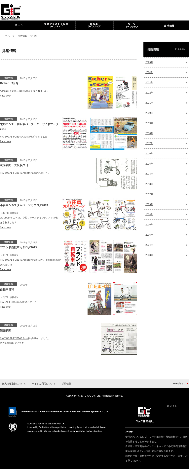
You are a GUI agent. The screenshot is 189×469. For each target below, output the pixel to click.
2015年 (149, 163)
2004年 (149, 245)
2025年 (149, 62)
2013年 (149, 184)
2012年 (149, 194)
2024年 (149, 72)
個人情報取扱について (14, 383)
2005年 (149, 234)
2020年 (149, 113)
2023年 (149, 82)
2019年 (149, 123)
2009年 (149, 204)
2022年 (149, 92)
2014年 (149, 174)
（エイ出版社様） (9, 213)
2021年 (149, 102)
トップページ (7, 36)
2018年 (149, 133)
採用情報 (66, 383)
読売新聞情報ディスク (12, 343)
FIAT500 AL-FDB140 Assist (14, 173)
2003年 (149, 255)
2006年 (149, 224)
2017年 (149, 143)
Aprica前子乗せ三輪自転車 (14, 91)
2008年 (149, 214)
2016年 (149, 153)
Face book (5, 95)
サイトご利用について (44, 383)
